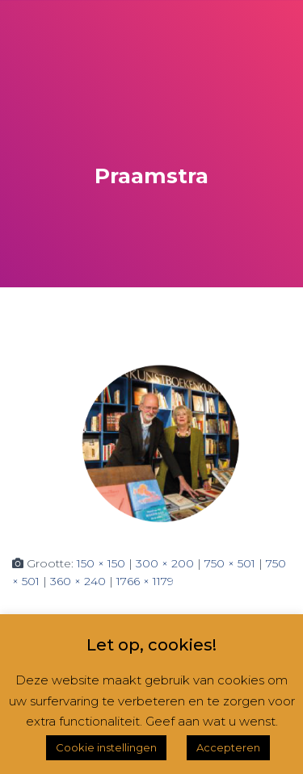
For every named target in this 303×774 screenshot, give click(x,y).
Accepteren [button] (228, 747)
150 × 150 (101, 563)
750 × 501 (229, 563)
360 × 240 (78, 581)
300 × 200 (165, 563)
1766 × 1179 (145, 581)
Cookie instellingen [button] (106, 747)
